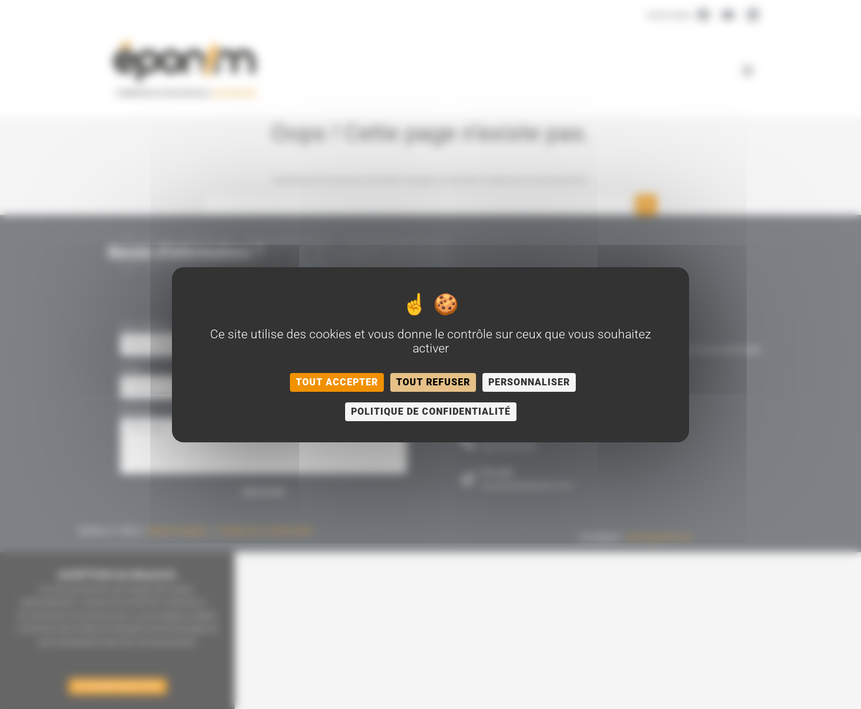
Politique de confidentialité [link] (431, 411)
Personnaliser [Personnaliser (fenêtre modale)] (529, 382)
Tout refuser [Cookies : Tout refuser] (433, 382)
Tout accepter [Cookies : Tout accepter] (337, 382)
